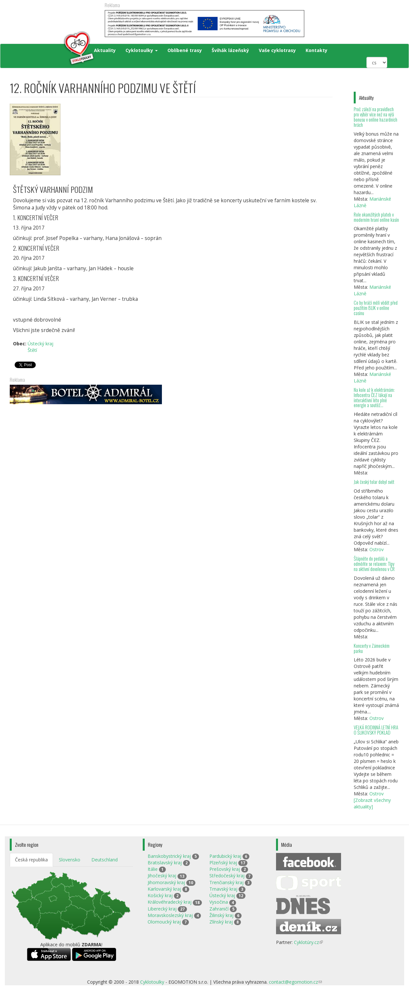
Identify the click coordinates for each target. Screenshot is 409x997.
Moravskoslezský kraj (170, 915)
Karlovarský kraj (164, 889)
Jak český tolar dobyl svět (374, 481)
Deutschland (104, 860)
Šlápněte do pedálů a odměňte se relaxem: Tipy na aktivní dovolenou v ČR (374, 563)
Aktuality (105, 50)
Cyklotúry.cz (308, 942)
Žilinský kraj (221, 915)
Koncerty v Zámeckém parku (371, 648)
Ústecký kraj (40, 343)
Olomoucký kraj (164, 922)
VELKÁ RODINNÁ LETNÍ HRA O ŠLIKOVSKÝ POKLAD (376, 730)
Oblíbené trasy (184, 50)
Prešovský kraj (224, 869)
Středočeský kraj (226, 875)
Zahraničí (219, 909)
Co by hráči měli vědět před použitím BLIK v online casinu (376, 307)
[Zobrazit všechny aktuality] (372, 803)
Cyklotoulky (141, 50)
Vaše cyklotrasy (277, 50)
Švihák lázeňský (230, 50)
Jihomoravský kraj (166, 882)
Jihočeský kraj (162, 875)
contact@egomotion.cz (295, 982)
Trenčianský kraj (226, 882)
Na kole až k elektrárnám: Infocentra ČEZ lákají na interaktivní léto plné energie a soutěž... (374, 397)
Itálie (153, 869)
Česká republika (31, 860)
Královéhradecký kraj (169, 902)
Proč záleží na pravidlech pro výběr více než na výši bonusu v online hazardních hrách (375, 117)
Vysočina (218, 902)
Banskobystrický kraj (169, 856)
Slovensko (69, 860)
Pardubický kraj (225, 856)
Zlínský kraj (221, 922)
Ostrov (376, 549)
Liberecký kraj (162, 909)
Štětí (32, 350)
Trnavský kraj (223, 889)
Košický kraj (160, 895)
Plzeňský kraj (223, 862)
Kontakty (316, 50)
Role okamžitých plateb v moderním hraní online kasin (376, 217)
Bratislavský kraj (165, 862)
